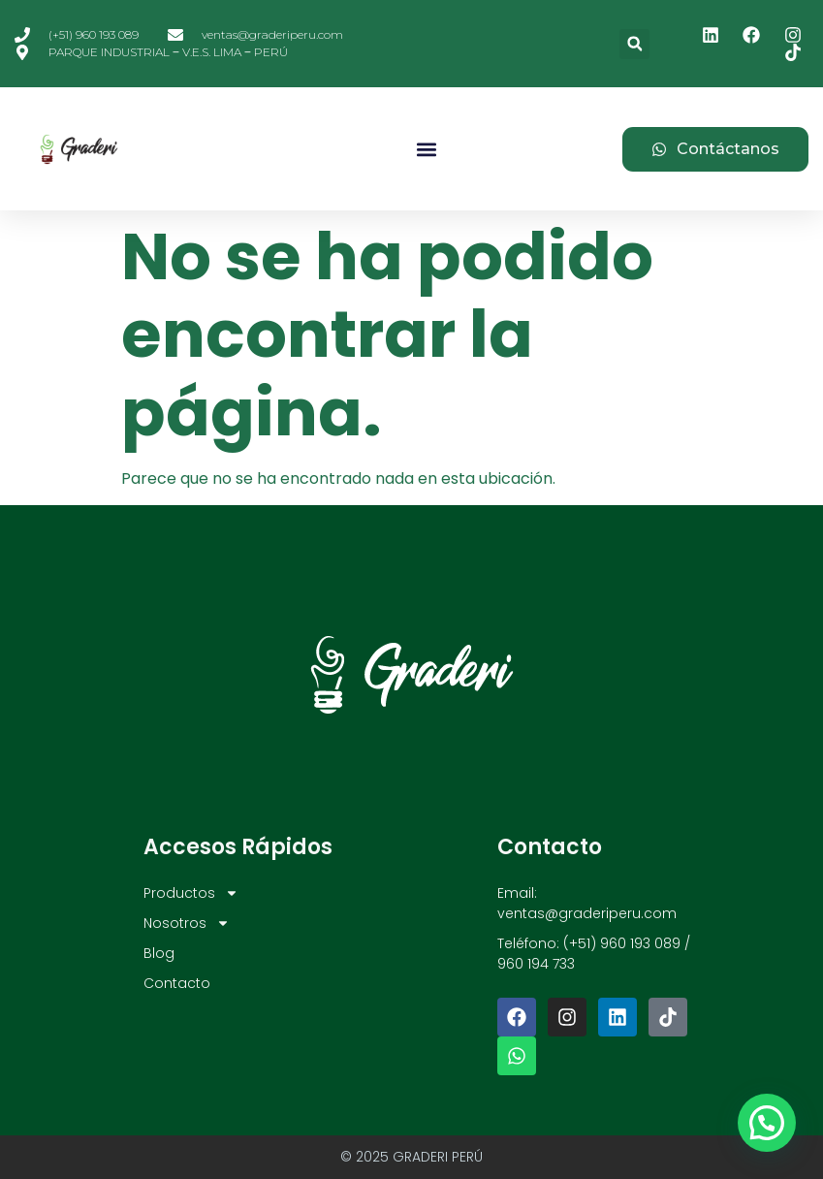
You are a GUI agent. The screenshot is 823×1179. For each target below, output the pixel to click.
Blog (158, 953)
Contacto (176, 983)
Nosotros (186, 923)
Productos (190, 893)
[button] (634, 44)
